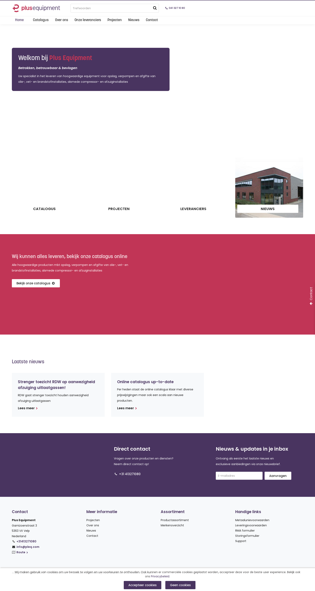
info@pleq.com (27, 547)
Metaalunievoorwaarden (252, 520)
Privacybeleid (160, 577)
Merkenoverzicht (172, 525)
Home (19, 20)
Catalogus (41, 20)
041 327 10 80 (177, 8)
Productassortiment (175, 520)
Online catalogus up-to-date (145, 382)
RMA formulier (245, 531)
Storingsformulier (247, 536)
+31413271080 (26, 541)
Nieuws (133, 20)
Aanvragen (278, 476)
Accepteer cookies (142, 585)
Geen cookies (180, 585)
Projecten (114, 20)
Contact (152, 20)
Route (22, 552)
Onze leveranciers (88, 20)
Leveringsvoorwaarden (251, 525)
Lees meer (28, 408)
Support (240, 541)
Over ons (61, 20)
